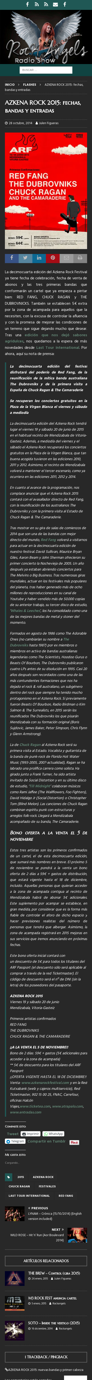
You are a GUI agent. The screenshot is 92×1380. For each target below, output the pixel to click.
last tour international (29, 1196)
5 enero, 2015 (39, 1303)
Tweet (13, 1133)
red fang (66, 1196)
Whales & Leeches (25, 611)
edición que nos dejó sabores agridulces (46, 338)
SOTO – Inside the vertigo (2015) (54, 1323)
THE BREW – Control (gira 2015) (54, 1273)
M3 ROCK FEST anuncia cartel (52, 1298)
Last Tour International (57, 348)
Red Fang (48, 540)
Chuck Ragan (29, 745)
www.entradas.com (25, 1112)
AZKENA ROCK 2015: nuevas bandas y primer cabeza (45, 1370)
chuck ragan (19, 1186)
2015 (20, 1177)
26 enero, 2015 (40, 1279)
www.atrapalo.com (67, 1107)
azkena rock (43, 1177)
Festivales (47, 1186)
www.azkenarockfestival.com (45, 1083)
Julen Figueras (48, 123)
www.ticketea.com (35, 1107)
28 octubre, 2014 (20, 123)
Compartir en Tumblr (46, 1141)
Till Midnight (39, 786)
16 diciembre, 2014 (42, 1329)
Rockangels (59, 1303)
